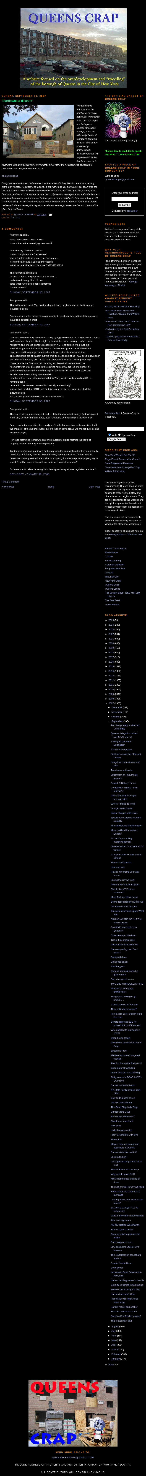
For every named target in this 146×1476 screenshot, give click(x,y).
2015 (111, 666)
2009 (111, 694)
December (117, 707)
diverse (15, 218)
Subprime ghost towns (122, 979)
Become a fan (112, 413)
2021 (111, 638)
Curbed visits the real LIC (124, 1152)
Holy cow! (116, 1125)
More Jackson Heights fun (124, 897)
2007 (111, 703)
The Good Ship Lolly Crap (124, 1107)
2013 (111, 675)
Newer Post (8, 486)
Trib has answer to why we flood (127, 1187)
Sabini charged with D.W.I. (124, 813)
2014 (111, 671)
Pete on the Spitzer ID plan (124, 884)
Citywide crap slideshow (123, 935)
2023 (111, 629)
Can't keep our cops (121, 1242)
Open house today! (120, 1038)
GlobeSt (109, 572)
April (114, 1345)
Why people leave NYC (123, 1174)
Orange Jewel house (121, 808)
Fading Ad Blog (113, 560)
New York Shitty (113, 580)
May (113, 1340)
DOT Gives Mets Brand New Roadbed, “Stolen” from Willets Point (122, 314)
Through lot (116, 1139)
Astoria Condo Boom (121, 1263)
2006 (111, 1364)
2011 (111, 684)
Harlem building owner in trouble (127, 1280)
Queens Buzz (112, 584)
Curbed (109, 556)
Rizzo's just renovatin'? (122, 1116)
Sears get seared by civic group (127, 901)
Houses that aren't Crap (123, 1294)
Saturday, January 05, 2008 (29, 474)
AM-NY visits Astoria (121, 1102)
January (115, 1358)
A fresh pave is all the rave (124, 1004)
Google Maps (117, 534)
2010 (111, 689)
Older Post (94, 486)
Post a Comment (10, 481)
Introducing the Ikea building (125, 1072)
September (117, 721)
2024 (111, 624)
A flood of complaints (121, 749)
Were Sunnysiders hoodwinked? (127, 1215)
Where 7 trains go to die (123, 803)
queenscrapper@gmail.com (73, 1457)
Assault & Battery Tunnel (123, 783)
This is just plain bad (121, 1320)
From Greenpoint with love (124, 1135)
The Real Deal (112, 600)
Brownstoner (111, 552)
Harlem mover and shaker (124, 1307)
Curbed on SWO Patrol (122, 1085)
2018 (111, 652)
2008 (111, 698)
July (113, 1331)
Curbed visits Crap (120, 1111)
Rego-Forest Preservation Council (122, 459)
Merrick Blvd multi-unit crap (125, 1169)
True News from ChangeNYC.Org (122, 467)
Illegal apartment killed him (124, 944)
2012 (111, 680)
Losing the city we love (122, 880)
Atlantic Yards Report (116, 548)
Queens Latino (112, 588)
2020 (111, 643)
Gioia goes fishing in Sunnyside (127, 1285)
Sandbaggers (117, 966)
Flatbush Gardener (114, 564)
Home (51, 486)
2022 (111, 634)
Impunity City (111, 576)
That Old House (10, 176)
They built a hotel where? (124, 1009)
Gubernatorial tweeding (123, 1068)
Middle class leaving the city (125, 1289)
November (117, 712)
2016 (111, 661)
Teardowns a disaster (122, 770)
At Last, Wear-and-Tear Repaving (122, 306)
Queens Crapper (24, 215)
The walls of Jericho (121, 862)
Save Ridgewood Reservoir (119, 463)
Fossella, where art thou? (124, 1311)
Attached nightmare (121, 1220)
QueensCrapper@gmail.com (119, 179)
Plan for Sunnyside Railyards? (126, 1063)
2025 (111, 620)
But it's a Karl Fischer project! (126, 1316)
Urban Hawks (112, 604)
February (116, 1354)
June (114, 1335)
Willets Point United (115, 471)
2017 (111, 657)
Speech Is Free (118, 1050)
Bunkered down (119, 957)
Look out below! (119, 1157)
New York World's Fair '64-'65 (120, 455)
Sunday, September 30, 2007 (30, 292)
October (115, 716)
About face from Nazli (122, 1121)
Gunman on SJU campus (124, 906)
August (115, 1326)
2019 (111, 648)
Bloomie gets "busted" (122, 1229)
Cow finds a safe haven (123, 1098)
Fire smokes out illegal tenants (126, 825)
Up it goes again (119, 961)
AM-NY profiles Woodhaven (125, 1225)
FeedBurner (131, 210)
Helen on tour (118, 867)
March (115, 1349)
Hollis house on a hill (121, 1130)
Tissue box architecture (123, 940)
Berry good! (117, 1267)
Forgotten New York (115, 568)
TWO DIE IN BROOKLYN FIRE (127, 983)
